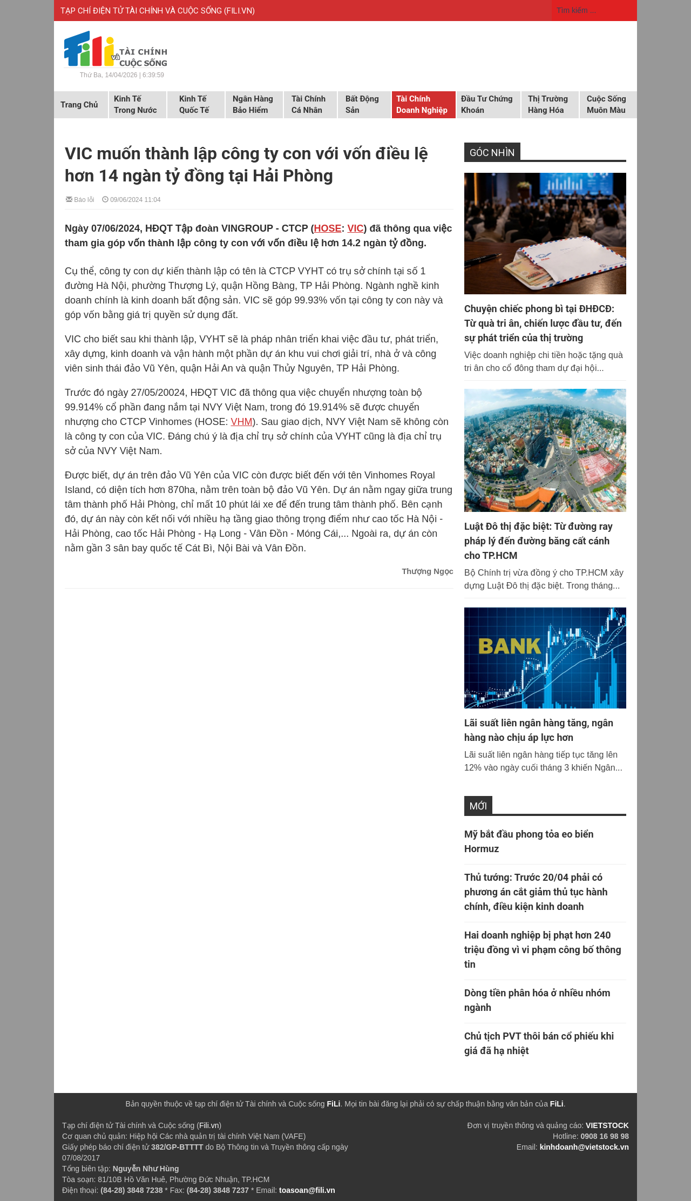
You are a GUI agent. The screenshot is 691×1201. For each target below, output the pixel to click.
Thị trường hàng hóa (548, 104)
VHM (241, 421)
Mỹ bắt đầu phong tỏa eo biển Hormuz (529, 841)
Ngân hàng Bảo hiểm (253, 104)
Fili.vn (209, 1125)
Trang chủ (79, 105)
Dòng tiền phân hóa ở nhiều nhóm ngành (537, 1000)
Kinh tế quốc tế (194, 104)
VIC (355, 228)
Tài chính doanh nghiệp (422, 104)
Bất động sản (362, 104)
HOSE (327, 228)
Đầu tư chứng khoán (487, 104)
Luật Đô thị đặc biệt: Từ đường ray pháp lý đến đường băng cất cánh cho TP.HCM (538, 541)
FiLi (334, 1103)
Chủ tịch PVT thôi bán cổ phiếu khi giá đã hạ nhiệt (539, 1043)
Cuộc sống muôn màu (606, 104)
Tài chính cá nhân (309, 104)
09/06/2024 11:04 (131, 199)
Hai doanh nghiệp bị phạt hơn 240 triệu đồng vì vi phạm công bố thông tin (542, 949)
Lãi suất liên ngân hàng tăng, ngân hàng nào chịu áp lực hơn (538, 730)
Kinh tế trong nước (135, 104)
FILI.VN (239, 11)
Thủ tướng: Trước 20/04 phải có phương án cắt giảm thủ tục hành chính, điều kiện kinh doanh (536, 892)
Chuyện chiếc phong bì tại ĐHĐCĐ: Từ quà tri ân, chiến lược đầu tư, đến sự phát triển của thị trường (543, 323)
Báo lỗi (80, 199)
